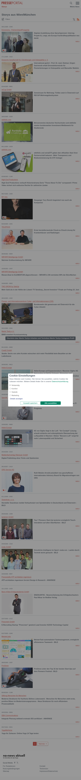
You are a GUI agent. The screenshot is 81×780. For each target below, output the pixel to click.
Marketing (15, 395)
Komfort (15, 389)
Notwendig (16, 385)
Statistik (15, 392)
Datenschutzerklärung (60, 381)
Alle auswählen (51, 403)
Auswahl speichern (30, 403)
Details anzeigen (16, 399)
